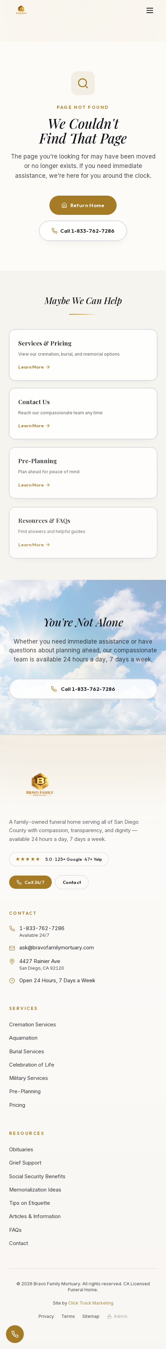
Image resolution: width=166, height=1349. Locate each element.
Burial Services (26, 1051)
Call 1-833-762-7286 (83, 230)
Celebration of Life (31, 1065)
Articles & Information (35, 1216)
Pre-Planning (25, 1091)
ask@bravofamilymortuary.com (51, 947)
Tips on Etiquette (29, 1203)
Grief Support (25, 1163)
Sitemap (90, 1316)
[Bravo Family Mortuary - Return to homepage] (40, 785)
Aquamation (23, 1038)
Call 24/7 (30, 882)
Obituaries (21, 1149)
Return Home (83, 205)
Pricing (17, 1105)
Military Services (28, 1078)
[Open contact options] (15, 1334)
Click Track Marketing (90, 1303)
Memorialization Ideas (35, 1190)
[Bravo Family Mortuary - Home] (21, 10)
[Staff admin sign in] (117, 1316)
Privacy (46, 1316)
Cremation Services (32, 1024)
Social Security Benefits (37, 1176)
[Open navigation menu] (149, 10)
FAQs (15, 1230)
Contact (72, 882)
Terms (68, 1316)
